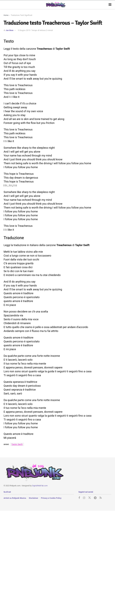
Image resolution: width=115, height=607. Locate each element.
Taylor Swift (17, 444)
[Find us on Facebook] (79, 498)
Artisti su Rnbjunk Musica (15, 498)
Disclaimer (33, 498)
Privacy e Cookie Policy (51, 498)
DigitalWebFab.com (40, 486)
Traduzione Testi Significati (21, 15)
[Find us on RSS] (101, 498)
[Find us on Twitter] (89, 498)
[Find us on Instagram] (84, 498)
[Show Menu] (110, 4)
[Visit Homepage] (55, 5)
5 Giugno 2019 (24, 30)
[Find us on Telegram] (95, 498)
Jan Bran (9, 30)
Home (6, 15)
